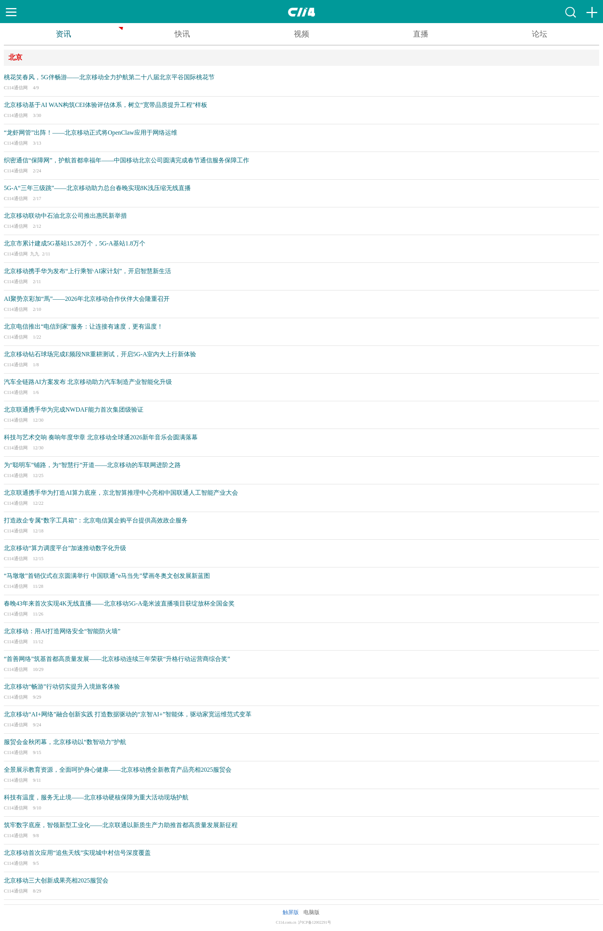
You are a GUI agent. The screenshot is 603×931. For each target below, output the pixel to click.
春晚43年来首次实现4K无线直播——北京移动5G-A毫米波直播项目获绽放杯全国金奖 (119, 603)
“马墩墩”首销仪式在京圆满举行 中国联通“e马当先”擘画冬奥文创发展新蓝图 (107, 575)
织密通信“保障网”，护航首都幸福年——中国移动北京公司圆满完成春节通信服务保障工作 (126, 160)
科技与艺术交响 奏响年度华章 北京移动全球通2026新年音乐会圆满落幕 (101, 437)
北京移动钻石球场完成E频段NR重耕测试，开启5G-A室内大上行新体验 (100, 354)
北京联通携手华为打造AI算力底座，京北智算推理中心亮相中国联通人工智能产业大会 (121, 492)
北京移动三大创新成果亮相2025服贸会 (56, 880)
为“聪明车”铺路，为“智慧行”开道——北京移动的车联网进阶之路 (92, 465)
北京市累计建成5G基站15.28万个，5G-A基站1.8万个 (74, 243)
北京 (15, 57)
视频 (301, 34)
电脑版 (311, 912)
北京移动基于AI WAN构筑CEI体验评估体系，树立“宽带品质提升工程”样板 (105, 105)
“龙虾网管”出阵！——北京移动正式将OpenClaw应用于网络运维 (90, 132)
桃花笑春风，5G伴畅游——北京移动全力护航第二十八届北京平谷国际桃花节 (109, 77)
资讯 (63, 34)
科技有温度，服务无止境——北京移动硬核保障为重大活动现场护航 (96, 797)
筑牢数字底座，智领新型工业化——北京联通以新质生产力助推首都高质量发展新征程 (121, 825)
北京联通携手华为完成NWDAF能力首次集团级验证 (73, 409)
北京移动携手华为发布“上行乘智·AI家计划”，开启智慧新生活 (87, 271)
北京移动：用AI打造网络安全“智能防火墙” (62, 631)
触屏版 (291, 912)
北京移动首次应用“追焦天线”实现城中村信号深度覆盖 (77, 852)
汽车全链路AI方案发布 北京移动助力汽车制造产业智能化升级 (88, 382)
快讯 (182, 34)
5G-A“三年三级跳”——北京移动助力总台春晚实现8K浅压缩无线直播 (97, 188)
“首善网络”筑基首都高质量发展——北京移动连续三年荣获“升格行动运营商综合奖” (117, 659)
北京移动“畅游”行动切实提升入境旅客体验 (62, 686)
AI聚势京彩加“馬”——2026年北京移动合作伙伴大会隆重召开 (87, 298)
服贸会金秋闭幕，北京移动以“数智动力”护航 (65, 742)
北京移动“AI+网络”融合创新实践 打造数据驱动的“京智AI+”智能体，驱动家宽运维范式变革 (128, 714)
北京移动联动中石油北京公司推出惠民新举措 (65, 215)
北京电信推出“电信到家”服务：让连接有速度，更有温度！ (83, 326)
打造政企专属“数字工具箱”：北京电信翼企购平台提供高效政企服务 (96, 520)
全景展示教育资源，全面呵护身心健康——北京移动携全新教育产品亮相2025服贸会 (118, 769)
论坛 (539, 34)
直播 (420, 34)
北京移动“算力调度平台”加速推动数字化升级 (65, 548)
